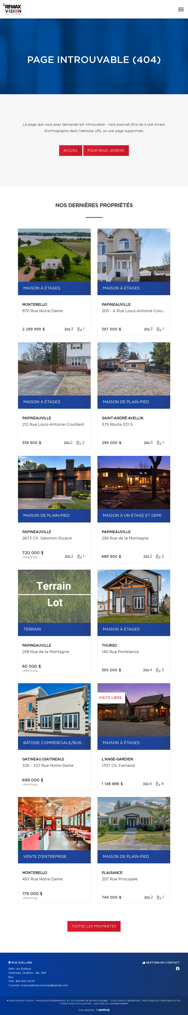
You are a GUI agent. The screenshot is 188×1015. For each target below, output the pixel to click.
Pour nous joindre (106, 150)
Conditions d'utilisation (76, 1004)
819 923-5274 (25, 981)
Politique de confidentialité (161, 1001)
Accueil (70, 150)
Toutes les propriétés (94, 926)
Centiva (103, 1009)
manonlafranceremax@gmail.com (44, 985)
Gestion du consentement (111, 1004)
